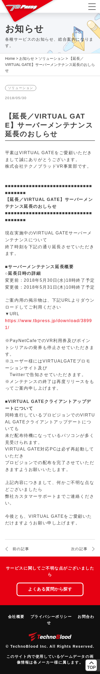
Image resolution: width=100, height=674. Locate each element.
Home (10, 58)
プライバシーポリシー (51, 616)
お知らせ (26, 58)
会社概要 (16, 616)
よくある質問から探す (50, 589)
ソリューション (51, 58)
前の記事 (21, 549)
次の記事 (79, 549)
